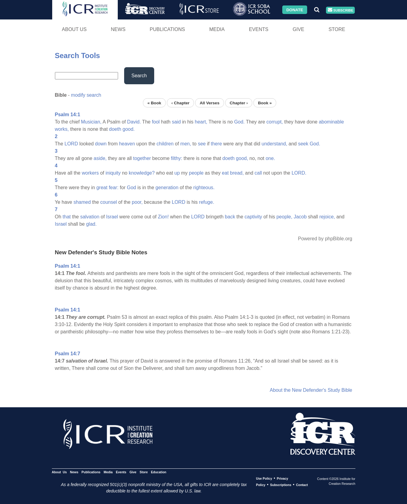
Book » (265, 102)
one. (270, 158)
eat (225, 173)
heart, (201, 121)
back (230, 216)
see (202, 143)
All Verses (209, 102)
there (216, 143)
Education (158, 472)
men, (185, 143)
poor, (137, 202)
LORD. (299, 173)
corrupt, (274, 121)
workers (90, 173)
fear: (113, 187)
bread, (237, 173)
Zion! (163, 216)
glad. (91, 224)
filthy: (176, 158)
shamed (82, 202)
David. (134, 121)
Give (298, 29)
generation (166, 187)
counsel (108, 202)
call (258, 173)
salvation (89, 216)
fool (156, 121)
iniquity (113, 173)
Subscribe (340, 10)
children (165, 143)
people (196, 173)
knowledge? (141, 173)
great (101, 187)
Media (217, 29)
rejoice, (327, 216)
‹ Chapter (180, 102)
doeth (115, 129)
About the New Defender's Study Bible (311, 390)
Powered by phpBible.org (325, 238)
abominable (331, 121)
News (118, 29)
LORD (71, 143)
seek (303, 143)
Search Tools (77, 55)
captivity (253, 216)
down (101, 143)
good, (242, 158)
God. (239, 121)
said (176, 121)
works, (62, 129)
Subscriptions (280, 485)
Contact (302, 485)
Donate (294, 9)
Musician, (91, 121)
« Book (154, 102)
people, (284, 216)
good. (129, 129)
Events (258, 29)
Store (336, 29)
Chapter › (239, 102)
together (142, 158)
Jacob (300, 216)
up (177, 173)
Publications (167, 29)
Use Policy (264, 478)
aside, (100, 158)
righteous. (204, 187)
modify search (86, 95)
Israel (112, 216)
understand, (274, 143)
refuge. (206, 202)
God (131, 187)
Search (139, 75)
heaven (127, 143)
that (67, 216)
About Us (74, 29)
